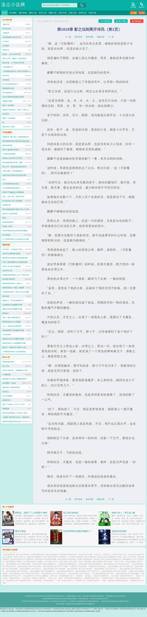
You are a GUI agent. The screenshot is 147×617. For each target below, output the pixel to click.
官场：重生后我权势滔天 (11, 317)
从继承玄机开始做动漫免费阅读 (44, 564)
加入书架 (121, 21)
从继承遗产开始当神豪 (78, 566)
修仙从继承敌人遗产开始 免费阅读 (36, 576)
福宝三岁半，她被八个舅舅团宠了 (14, 58)
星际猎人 (5, 313)
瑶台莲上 (5, 392)
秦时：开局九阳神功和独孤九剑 (70, 578)
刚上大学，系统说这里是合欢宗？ (14, 167)
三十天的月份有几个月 (118, 554)
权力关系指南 (7, 396)
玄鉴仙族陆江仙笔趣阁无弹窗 (13, 330)
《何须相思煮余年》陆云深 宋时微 (15, 71)
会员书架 (133, 5)
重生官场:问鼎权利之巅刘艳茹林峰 (15, 258)
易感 (4, 218)
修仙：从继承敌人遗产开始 (58, 21)
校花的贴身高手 (8, 222)
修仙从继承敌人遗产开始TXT (31, 569)
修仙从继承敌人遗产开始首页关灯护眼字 (24, 573)
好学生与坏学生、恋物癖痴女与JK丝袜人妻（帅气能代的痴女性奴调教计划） (30, 370)
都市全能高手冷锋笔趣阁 (66, 559)
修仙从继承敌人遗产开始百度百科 (54, 573)
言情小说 (82, 13)
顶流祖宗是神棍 (119, 531)
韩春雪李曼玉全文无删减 (11, 322)
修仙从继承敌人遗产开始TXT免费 (56, 566)
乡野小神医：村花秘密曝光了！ (14, 171)
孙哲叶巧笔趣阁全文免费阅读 (13, 192)
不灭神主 (5, 41)
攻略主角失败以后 (52, 554)
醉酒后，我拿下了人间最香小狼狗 (31, 513)
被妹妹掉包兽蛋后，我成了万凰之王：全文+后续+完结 (22, 110)
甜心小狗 (5, 366)
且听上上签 (52, 578)
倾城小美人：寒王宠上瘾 (123, 513)
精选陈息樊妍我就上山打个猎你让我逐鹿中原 (19, 275)
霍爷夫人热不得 (19, 557)
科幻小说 (62, 13)
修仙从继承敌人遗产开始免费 (55, 569)
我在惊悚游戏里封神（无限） (13, 162)
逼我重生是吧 (7, 101)
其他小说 (92, 13)
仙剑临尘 (88, 576)
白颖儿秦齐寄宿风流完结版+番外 (14, 175)
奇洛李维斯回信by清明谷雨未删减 (14, 231)
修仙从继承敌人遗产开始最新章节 (43, 571)
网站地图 (87, 562)
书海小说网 (63, 562)
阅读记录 (142, 5)
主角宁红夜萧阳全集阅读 (11, 254)
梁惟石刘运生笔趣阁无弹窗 (12, 309)
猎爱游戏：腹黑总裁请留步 (118, 580)
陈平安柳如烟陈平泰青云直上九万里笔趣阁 (18, 209)
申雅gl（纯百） (8, 226)
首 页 (4, 13)
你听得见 (5, 50)
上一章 (68, 37)
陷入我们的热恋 (70, 513)
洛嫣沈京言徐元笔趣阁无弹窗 (13, 339)
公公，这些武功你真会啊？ (12, 326)
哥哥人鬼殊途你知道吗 (10, 150)
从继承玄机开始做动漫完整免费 (90, 564)
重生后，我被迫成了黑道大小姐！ (14, 347)
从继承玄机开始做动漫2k (67, 564)
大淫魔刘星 (6, 375)
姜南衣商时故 (14, 578)
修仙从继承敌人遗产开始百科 (17, 571)
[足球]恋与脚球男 (8, 279)
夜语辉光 (79, 576)
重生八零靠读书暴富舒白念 (111, 559)
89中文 (55, 562)
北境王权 (5, 114)
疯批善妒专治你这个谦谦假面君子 (14, 379)
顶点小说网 (13, 4)
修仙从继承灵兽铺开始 (65, 571)
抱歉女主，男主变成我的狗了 (13, 300)
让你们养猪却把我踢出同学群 (13, 97)
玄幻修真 (13, 13)
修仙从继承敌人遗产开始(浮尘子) (88, 571)
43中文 (80, 562)
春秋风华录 (6, 400)
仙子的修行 (6, 235)
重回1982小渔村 (8, 127)
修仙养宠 (97, 559)
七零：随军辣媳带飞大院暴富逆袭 (14, 262)
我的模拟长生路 (8, 88)
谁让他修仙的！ (8, 93)
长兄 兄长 (97, 554)
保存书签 (89, 37)
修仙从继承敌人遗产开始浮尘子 (106, 569)
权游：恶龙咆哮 (8, 105)
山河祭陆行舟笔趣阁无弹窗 (12, 305)
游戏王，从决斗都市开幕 (11, 54)
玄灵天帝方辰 (7, 271)
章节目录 (78, 37)
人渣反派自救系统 (9, 154)
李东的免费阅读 (9, 554)
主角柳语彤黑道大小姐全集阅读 (14, 352)
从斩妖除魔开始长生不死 (11, 37)
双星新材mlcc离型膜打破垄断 (45, 559)
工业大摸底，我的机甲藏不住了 (122, 576)
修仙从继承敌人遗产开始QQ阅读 (18, 564)
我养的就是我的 (8, 362)
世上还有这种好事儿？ (10, 84)
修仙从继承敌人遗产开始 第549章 (80, 569)
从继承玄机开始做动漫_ (98, 566)
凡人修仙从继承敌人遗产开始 (103, 573)
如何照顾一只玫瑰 (9, 383)
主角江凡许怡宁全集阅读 (11, 266)
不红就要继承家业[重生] (11, 188)
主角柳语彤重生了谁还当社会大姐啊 (15, 292)
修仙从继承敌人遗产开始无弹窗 (30, 566)
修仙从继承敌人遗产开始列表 (79, 573)
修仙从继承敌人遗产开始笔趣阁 (128, 573)
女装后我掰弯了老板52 (13, 562)
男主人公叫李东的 (129, 557)
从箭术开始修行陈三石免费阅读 (21, 559)
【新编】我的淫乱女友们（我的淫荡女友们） (19, 417)
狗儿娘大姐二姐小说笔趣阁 (12, 201)
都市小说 (33, 13)
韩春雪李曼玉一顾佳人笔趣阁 (13, 288)
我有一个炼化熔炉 (9, 118)
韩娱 (104, 580)
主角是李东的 (52, 557)
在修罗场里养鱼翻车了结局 (36, 557)
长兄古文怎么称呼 (134, 554)
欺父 (4, 179)
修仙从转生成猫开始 (101, 576)
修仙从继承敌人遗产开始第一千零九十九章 (108, 562)
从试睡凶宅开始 (107, 578)
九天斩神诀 (6, 334)
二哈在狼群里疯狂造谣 (10, 184)
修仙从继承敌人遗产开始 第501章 (121, 566)
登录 (142, 13)
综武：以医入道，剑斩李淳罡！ (14, 196)
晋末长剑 (5, 75)
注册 (133, 13)
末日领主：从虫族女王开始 (12, 249)
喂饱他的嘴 (126, 559)
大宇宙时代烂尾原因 (75, 557)
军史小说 (42, 13)
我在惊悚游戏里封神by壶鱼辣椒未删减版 (17, 141)
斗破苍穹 (5, 33)
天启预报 (5, 46)
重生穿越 (23, 13)
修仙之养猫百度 (90, 557)
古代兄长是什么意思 (85, 554)
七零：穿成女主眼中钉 (65, 580)
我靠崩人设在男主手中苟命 (12, 158)
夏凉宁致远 (20, 531)
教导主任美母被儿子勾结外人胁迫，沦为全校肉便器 (21, 413)
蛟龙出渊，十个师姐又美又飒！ (14, 63)
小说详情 (105, 21)
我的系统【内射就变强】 (11, 387)
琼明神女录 (6, 205)
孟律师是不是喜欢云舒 (68, 554)
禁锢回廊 (5, 409)
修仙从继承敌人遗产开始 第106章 (115, 571)
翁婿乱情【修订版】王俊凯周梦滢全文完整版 (19, 137)
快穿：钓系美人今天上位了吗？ (14, 404)
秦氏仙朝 (5, 296)
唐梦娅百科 (63, 557)
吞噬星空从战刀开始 (91, 578)
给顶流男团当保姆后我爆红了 (77, 531)
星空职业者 (6, 29)
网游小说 (52, 13)
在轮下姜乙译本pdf (23, 554)
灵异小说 (72, 13)
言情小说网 (73, 562)
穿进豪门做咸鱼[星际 (84, 559)
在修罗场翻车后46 (37, 554)
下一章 (111, 37)
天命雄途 (5, 80)
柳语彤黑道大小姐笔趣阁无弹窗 (14, 343)
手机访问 (137, 21)
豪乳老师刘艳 (7, 145)
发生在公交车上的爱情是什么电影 (109, 557)
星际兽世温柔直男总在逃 (11, 421)
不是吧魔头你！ (8, 67)
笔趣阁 (40, 562)
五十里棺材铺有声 (30, 562)
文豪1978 (5, 24)
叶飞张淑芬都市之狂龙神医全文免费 (15, 239)
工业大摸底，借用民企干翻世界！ (34, 578)
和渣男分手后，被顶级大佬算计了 (88, 580)
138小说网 (48, 562)
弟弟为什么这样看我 (9, 214)
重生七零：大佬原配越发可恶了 (62, 576)
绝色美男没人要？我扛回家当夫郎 (18, 580)
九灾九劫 (105, 554)
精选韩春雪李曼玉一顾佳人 (12, 283)
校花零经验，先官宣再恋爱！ (44, 580)
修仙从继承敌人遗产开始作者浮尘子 (117, 564)
